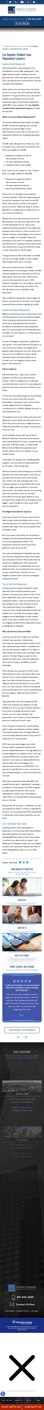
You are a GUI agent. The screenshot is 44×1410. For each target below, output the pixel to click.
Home (10, 2)
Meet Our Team (7, 1400)
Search (28, 2)
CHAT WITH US (10, 1407)
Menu (33, 2)
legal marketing (23, 1328)
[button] (19, 1037)
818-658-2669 (34, 19)
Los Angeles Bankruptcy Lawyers (14, 46)
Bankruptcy (19, 1400)
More (38, 1400)
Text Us (28, 1400)
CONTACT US (33, 1407)
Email (22, 2)
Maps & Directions (22, 1122)
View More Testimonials (22, 1030)
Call (16, 2)
